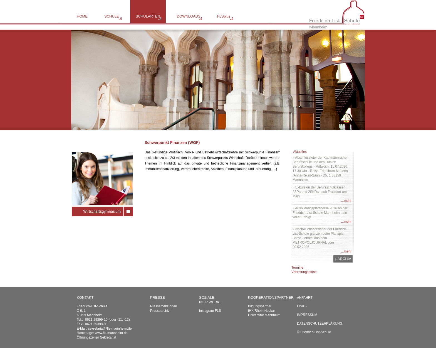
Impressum (307, 315)
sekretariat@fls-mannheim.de (110, 328)
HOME (82, 16)
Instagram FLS (210, 311)
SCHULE (111, 16)
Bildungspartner (259, 306)
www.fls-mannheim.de (111, 333)
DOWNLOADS (188, 16)
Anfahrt (305, 298)
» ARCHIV (343, 259)
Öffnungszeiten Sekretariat (96, 337)
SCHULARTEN (148, 16)
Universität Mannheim (264, 315)
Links (302, 306)
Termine (297, 267)
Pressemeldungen (163, 306)
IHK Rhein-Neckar (261, 311)
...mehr (346, 201)
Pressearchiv (159, 311)
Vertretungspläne (304, 272)
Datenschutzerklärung (319, 323)
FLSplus (224, 16)
